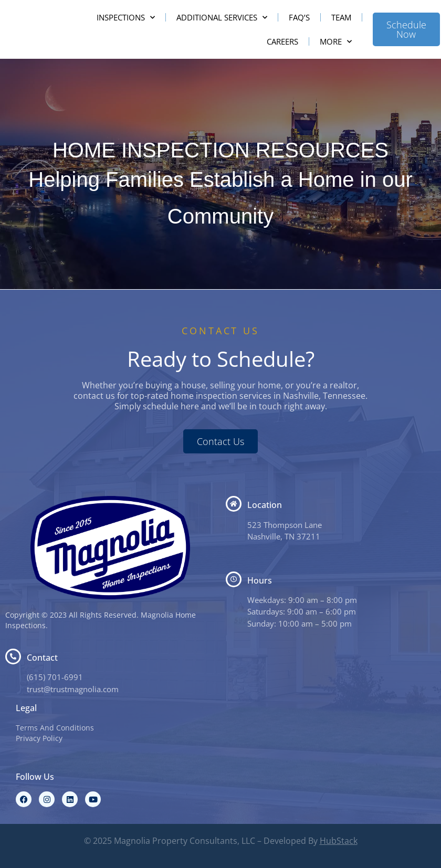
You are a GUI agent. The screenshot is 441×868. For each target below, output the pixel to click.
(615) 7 (39, 677)
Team (341, 17)
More (336, 42)
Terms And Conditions (55, 728)
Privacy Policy (39, 738)
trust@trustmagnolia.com (73, 689)
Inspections (126, 17)
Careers (282, 41)
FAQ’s (299, 17)
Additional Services (221, 17)
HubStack (339, 840)
